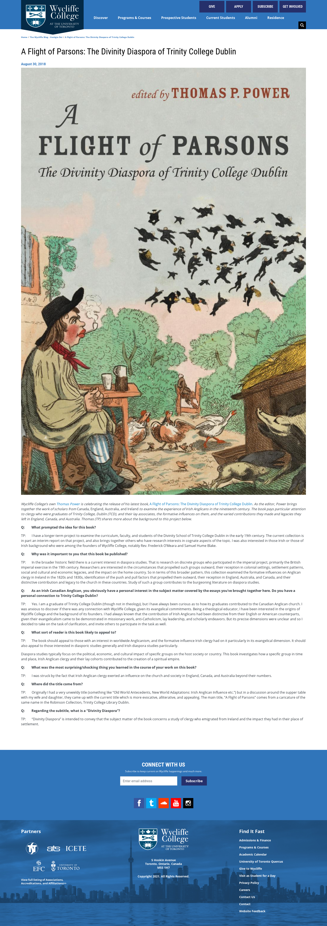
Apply (238, 7)
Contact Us (247, 897)
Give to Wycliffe (250, 868)
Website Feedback (252, 911)
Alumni (251, 17)
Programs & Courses (134, 17)
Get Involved (293, 7)
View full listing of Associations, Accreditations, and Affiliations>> (43, 881)
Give (212, 7)
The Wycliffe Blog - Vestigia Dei (46, 37)
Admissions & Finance (255, 840)
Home (24, 37)
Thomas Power (68, 504)
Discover (101, 17)
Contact (244, 904)
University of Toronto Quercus (261, 861)
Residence (275, 17)
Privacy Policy (249, 882)
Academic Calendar (253, 854)
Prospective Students (178, 17)
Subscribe (265, 7)
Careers (244, 889)
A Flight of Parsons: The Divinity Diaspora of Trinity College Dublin (201, 504)
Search (302, 25)
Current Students (220, 17)
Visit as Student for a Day (257, 875)
